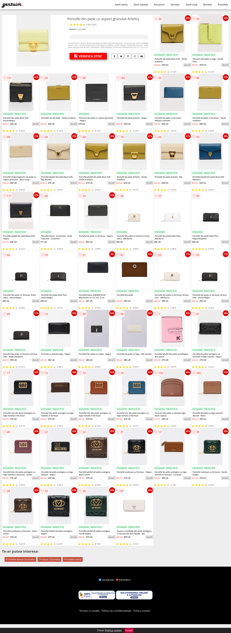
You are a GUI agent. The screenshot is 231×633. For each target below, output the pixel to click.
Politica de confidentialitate (116, 610)
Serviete (175, 4)
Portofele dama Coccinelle (20, 559)
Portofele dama (72, 559)
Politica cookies (141, 610)
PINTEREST (123, 580)
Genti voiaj (191, 4)
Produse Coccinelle (49, 559)
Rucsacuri (159, 4)
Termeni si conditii (89, 610)
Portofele (223, 4)
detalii (187, 65)
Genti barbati (141, 4)
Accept (129, 630)
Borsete (207, 4)
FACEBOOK (106, 580)
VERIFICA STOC (88, 56)
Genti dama (121, 4)
